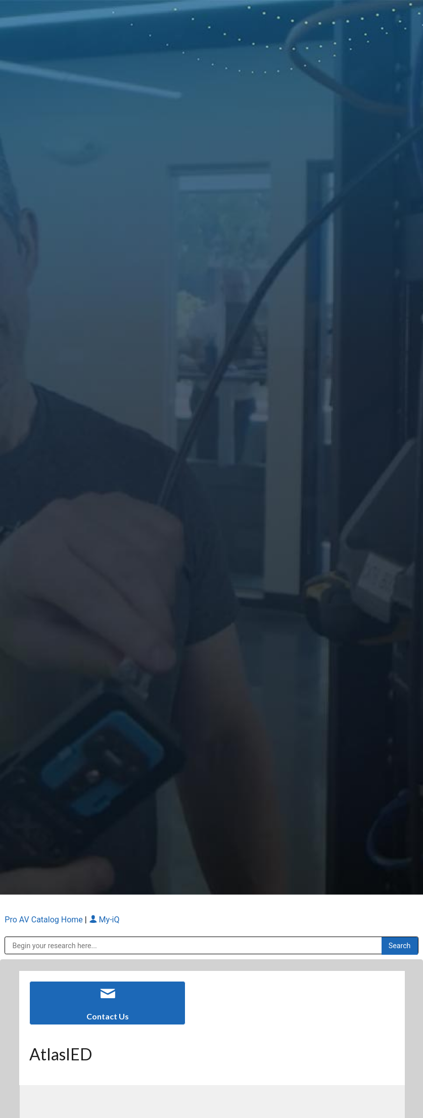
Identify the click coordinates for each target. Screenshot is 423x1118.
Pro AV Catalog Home (44, 919)
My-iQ (104, 919)
